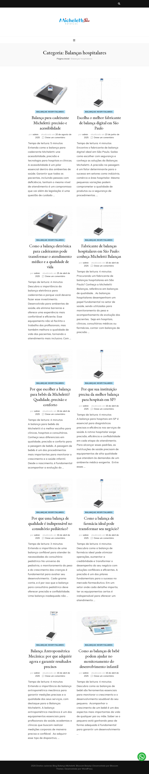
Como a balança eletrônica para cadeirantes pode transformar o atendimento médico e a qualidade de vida (50, 256)
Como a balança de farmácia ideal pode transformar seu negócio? (99, 523)
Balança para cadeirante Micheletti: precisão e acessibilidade (50, 123)
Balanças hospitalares (50, 112)
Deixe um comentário (55, 137)
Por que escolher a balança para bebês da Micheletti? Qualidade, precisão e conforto (50, 396)
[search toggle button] (119, 4)
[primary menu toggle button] (74, 40)
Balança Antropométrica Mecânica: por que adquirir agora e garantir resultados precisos (50, 658)
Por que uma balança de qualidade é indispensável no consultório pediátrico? (50, 523)
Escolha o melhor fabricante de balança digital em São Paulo (99, 123)
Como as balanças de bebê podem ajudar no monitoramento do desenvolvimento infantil (99, 658)
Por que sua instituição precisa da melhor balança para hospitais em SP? (99, 394)
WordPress (87, 768)
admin (35, 134)
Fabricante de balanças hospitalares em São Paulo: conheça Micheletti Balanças (99, 251)
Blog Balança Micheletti (64, 765)
